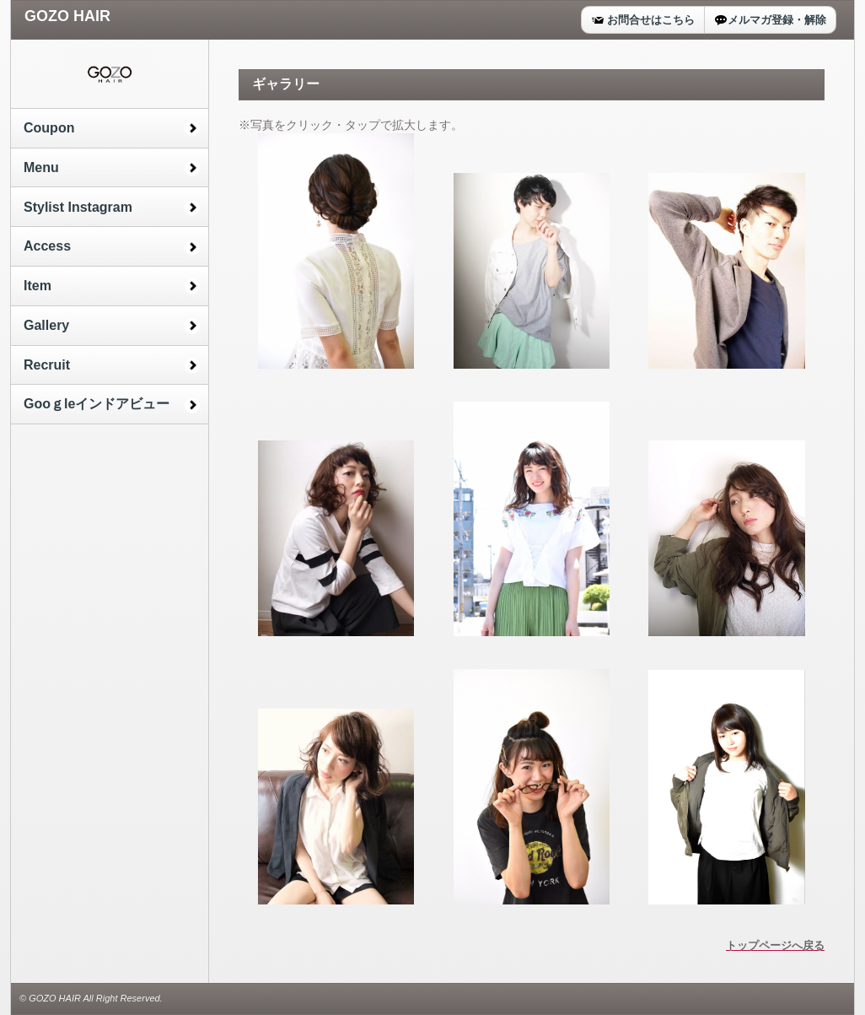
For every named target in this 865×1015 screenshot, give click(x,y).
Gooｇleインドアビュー (96, 404)
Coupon (49, 128)
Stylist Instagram (78, 207)
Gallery (46, 325)
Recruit (47, 365)
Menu (41, 167)
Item (37, 285)
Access (47, 246)
